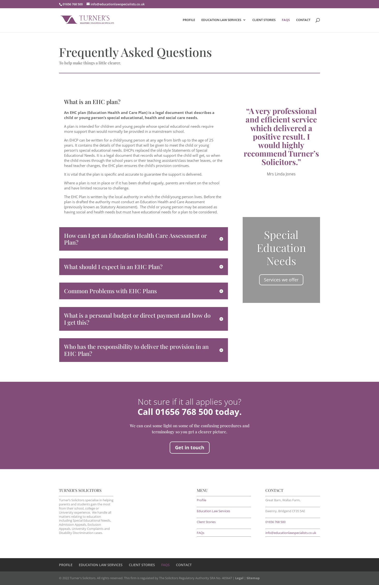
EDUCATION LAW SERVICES (221, 20)
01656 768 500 (275, 522)
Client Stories (206, 522)
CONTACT (303, 20)
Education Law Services (213, 511)
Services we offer (281, 280)
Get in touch (189, 447)
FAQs (200, 533)
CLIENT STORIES (264, 20)
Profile (201, 500)
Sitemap (253, 578)
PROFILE (189, 20)
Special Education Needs (281, 247)
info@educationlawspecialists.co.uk (290, 533)
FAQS (286, 20)
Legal (239, 578)
